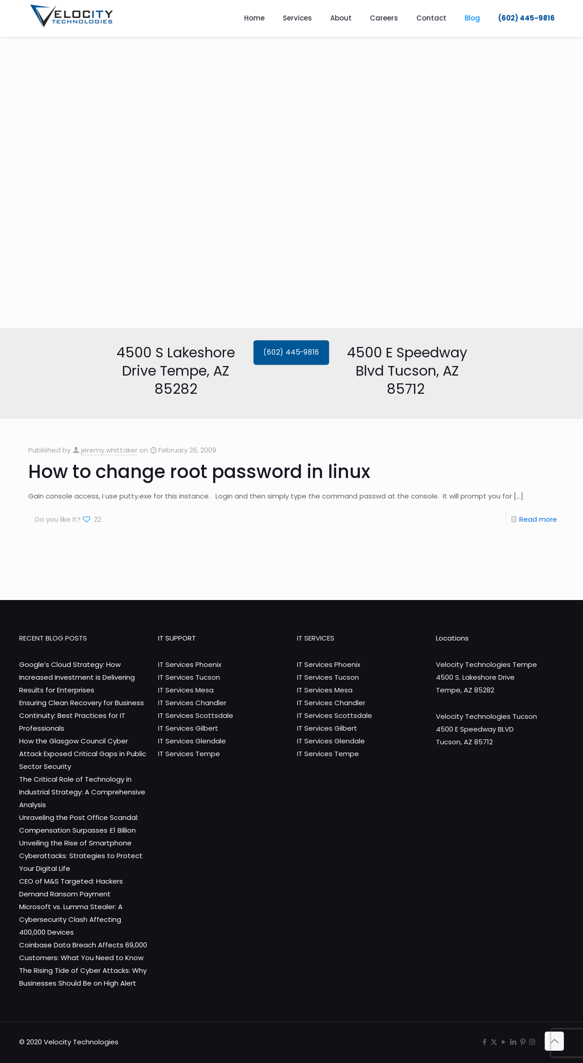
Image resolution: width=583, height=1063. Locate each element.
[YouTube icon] (503, 1042)
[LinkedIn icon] (513, 1042)
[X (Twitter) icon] (494, 1042)
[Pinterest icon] (522, 1042)
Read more (538, 519)
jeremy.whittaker (109, 450)
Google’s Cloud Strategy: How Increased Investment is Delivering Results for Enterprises (77, 677)
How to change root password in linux (199, 471)
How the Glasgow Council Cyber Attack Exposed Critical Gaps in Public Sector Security (82, 753)
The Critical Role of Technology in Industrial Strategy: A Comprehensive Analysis (82, 791)
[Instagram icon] (532, 1042)
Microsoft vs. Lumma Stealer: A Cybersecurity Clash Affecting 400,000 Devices (71, 919)
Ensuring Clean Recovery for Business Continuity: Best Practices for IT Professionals (81, 715)
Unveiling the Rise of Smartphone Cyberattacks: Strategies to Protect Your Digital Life (81, 855)
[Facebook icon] (484, 1042)
